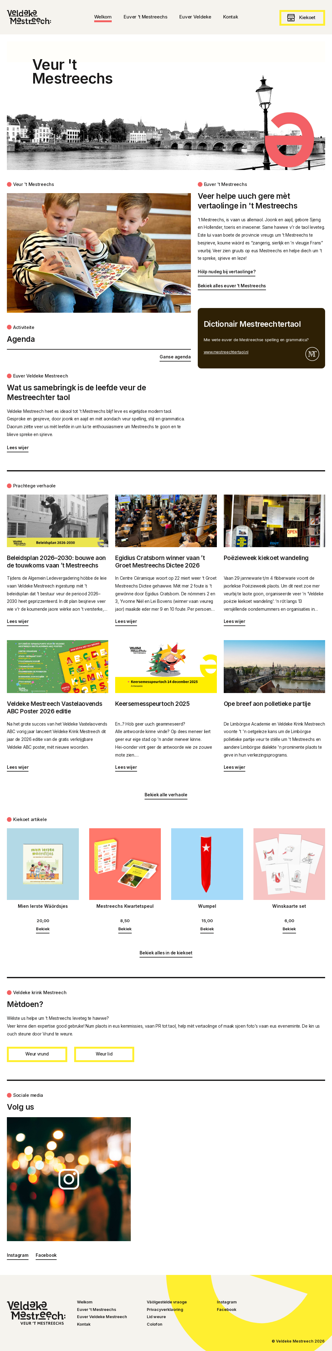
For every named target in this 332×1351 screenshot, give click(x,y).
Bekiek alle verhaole (166, 794)
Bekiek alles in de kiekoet (166, 952)
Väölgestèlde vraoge (167, 1302)
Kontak (83, 1324)
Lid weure (156, 1316)
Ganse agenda (175, 356)
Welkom (84, 1302)
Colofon (154, 1324)
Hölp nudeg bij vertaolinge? (227, 271)
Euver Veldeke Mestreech (102, 1316)
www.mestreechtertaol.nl (226, 352)
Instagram (17, 1255)
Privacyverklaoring (165, 1309)
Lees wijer (17, 447)
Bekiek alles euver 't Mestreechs (232, 285)
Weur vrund (37, 1053)
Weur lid (104, 1053)
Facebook (46, 1255)
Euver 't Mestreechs (96, 1309)
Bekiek (42, 928)
